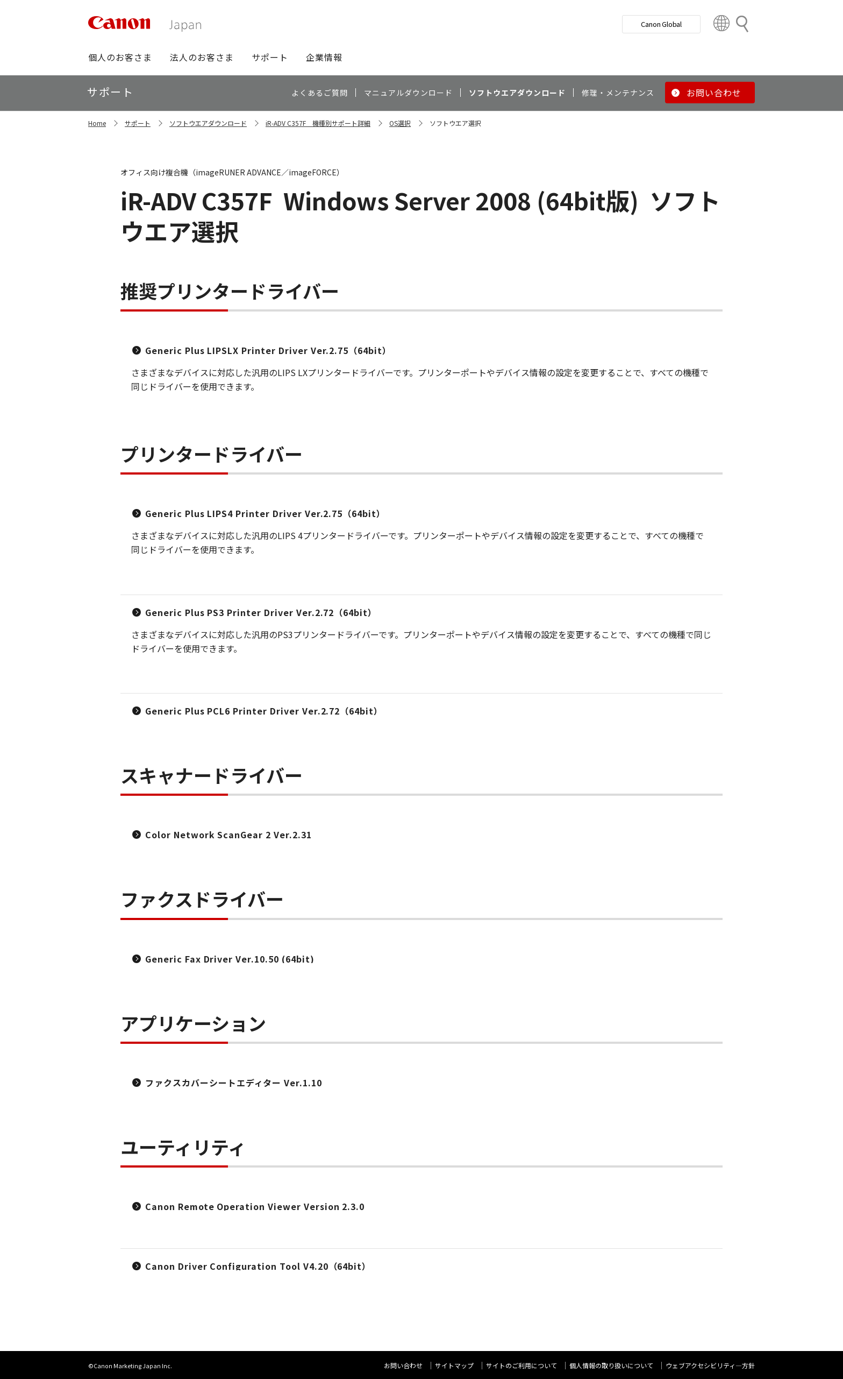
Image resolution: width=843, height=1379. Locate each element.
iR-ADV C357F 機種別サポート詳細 (318, 123)
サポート (138, 123)
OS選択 (400, 123)
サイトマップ (454, 1365)
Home (97, 123)
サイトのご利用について (521, 1365)
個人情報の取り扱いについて (611, 1365)
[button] (120, 57)
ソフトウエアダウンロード (208, 123)
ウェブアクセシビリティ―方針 (710, 1365)
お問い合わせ (403, 1365)
